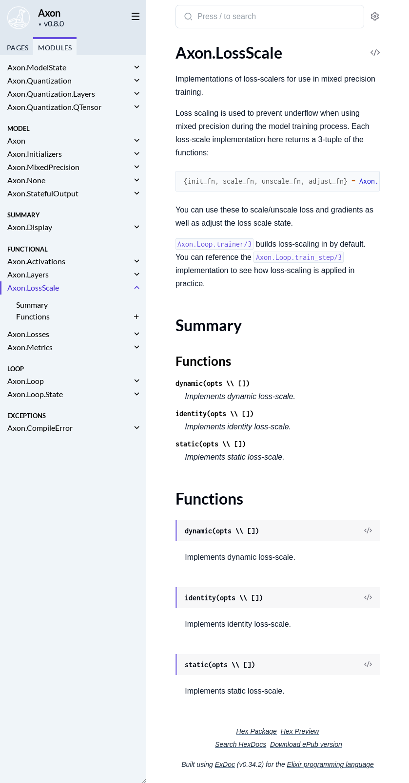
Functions (33, 316)
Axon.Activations (36, 261)
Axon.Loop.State (35, 394)
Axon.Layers (28, 274)
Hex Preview (300, 731)
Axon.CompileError (40, 427)
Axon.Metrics (30, 347)
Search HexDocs (240, 744)
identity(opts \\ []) (214, 413)
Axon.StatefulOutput (42, 193)
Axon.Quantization (39, 80)
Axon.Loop (25, 380)
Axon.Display (29, 227)
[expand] (136, 67)
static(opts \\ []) (210, 444)
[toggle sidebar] (133, 15)
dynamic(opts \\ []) (212, 383)
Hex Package (256, 731)
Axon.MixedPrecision (43, 166)
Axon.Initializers (34, 153)
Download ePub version (306, 744)
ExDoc (225, 764)
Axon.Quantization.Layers (51, 93)
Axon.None (26, 180)
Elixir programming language (330, 764)
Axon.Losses (28, 334)
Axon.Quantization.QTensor (54, 106)
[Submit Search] (187, 17)
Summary (32, 304)
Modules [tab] (55, 47)
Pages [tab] (17, 47)
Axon (49, 13)
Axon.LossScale (33, 287)
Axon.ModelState (36, 67)
